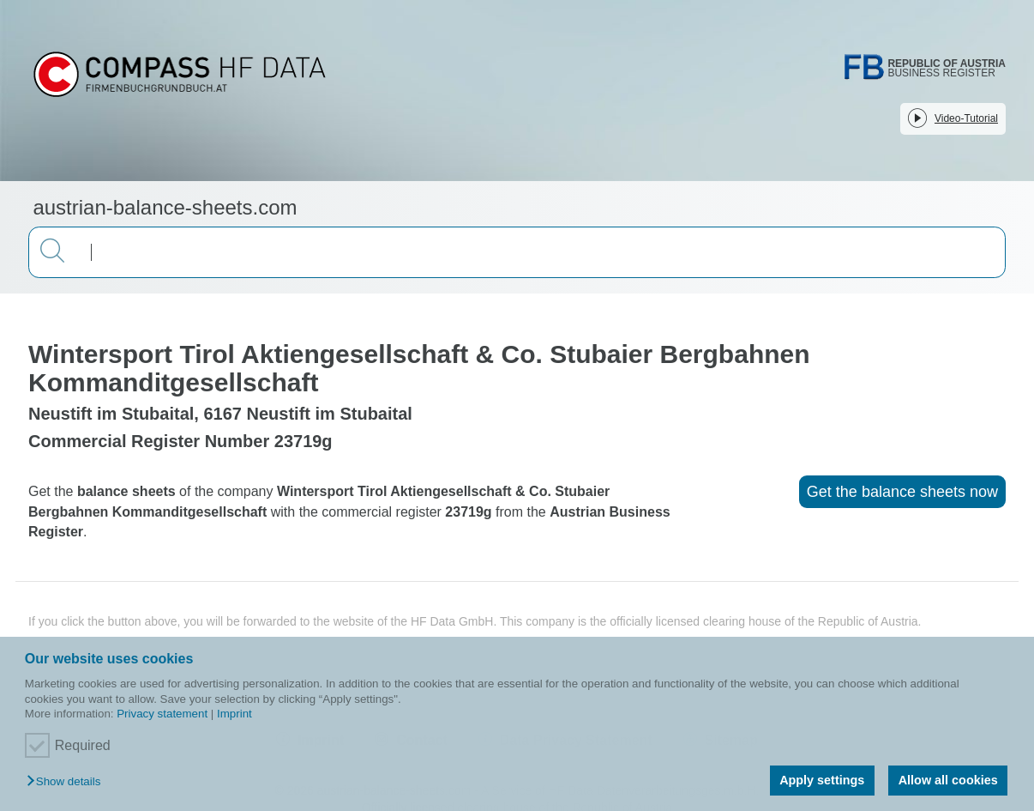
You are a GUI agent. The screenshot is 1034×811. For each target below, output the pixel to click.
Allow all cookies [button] (948, 780)
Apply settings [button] (821, 780)
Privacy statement (162, 713)
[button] (68, 782)
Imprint (234, 713)
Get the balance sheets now (902, 491)
